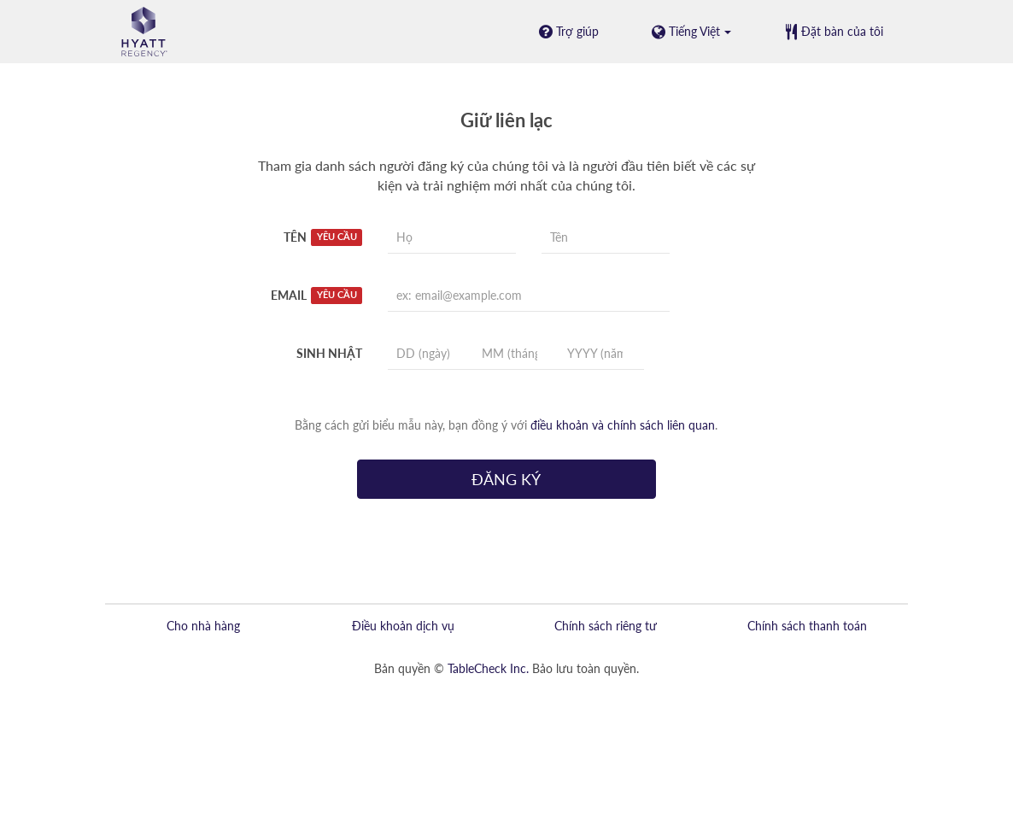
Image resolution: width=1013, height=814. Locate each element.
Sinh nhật (329, 353)
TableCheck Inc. (488, 668)
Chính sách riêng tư (605, 625)
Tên (323, 237)
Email (316, 295)
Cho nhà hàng (203, 625)
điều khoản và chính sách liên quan (622, 425)
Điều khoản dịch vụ (403, 625)
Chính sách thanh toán (807, 625)
